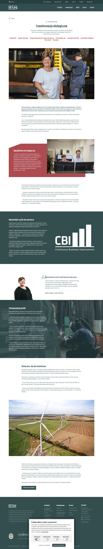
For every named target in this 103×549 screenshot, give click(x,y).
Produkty (59, 7)
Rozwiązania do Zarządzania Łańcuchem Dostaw (48, 509)
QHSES (77, 7)
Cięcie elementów (48, 518)
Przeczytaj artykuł (28, 488)
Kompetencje (69, 7)
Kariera (85, 7)
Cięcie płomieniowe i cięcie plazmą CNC (42, 38)
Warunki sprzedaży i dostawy (28, 546)
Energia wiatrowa (73, 38)
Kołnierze (46, 512)
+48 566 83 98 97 (86, 515)
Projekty (81, 1)
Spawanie (13, 38)
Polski (12, 2)
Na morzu (48, 40)
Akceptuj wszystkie (58, 545)
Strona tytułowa (47, 1)
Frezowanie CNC (61, 38)
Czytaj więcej (44, 532)
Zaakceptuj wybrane (44, 545)
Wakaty (67, 1)
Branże (74, 1)
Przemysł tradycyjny (88, 38)
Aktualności (89, 1)
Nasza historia (58, 1)
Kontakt (92, 7)
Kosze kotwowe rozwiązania (47, 515)
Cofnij (12, 18)
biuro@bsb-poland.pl (87, 519)
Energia (56, 40)
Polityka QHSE (76, 546)
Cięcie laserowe (23, 38)
